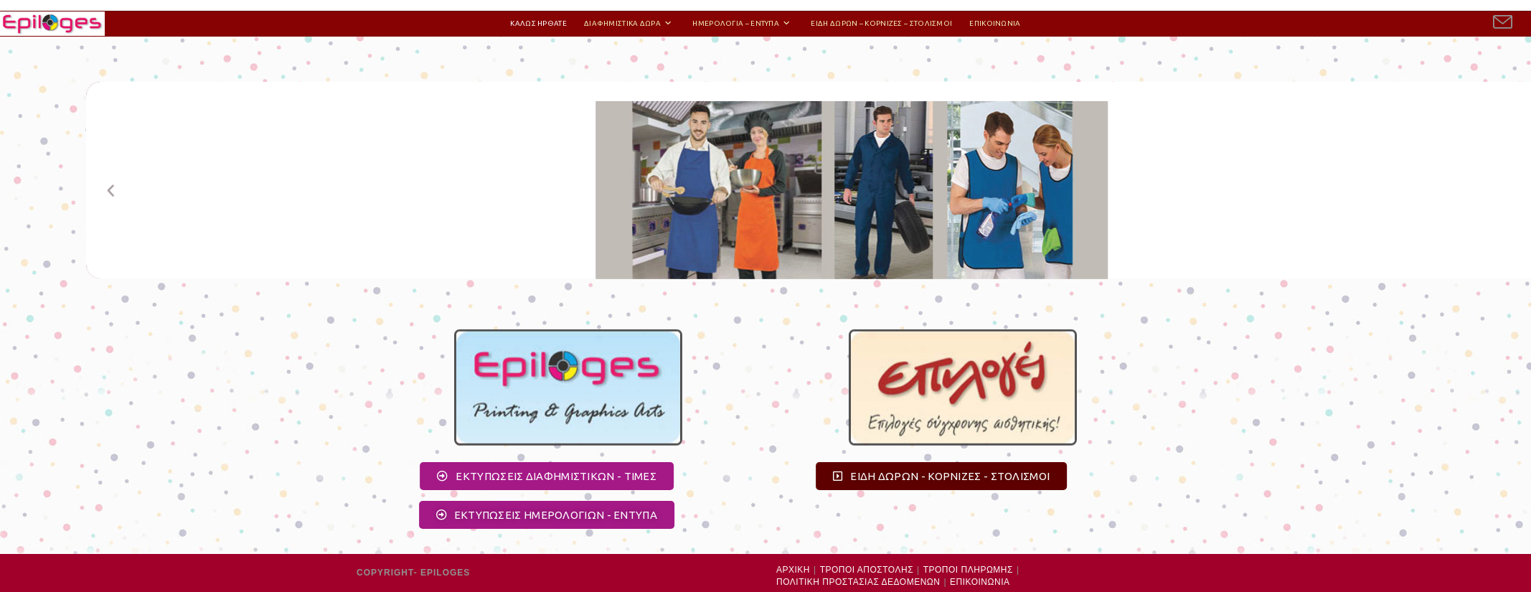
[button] (214, 204)
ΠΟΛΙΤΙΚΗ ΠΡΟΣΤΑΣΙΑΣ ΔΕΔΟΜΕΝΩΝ (858, 582)
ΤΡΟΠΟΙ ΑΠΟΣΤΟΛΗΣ (866, 570)
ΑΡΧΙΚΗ (793, 570)
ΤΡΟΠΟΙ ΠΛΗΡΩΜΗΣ (968, 570)
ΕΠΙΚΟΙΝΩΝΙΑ (979, 582)
